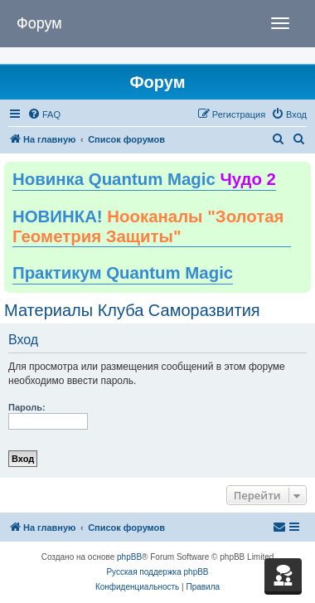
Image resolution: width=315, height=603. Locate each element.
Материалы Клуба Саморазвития (132, 310)
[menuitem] (44, 114)
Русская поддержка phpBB (157, 571)
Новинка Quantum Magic (144, 179)
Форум (39, 23)
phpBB (129, 557)
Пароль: (27, 407)
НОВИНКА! (148, 226)
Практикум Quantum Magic (122, 273)
